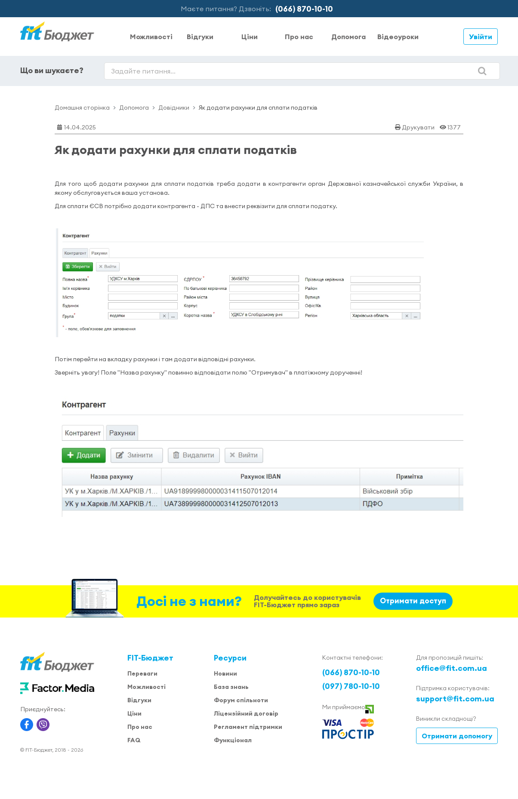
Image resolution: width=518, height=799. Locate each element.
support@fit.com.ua (455, 699)
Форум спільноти (241, 700)
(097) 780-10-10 (351, 686)
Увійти (480, 36)
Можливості (151, 36)
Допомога (348, 36)
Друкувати (418, 127)
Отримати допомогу (457, 735)
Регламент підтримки (248, 727)
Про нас (299, 36)
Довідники (173, 107)
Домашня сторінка (82, 107)
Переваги (142, 673)
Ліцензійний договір (246, 713)
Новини (225, 673)
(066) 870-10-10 (304, 9)
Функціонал (233, 740)
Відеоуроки (398, 36)
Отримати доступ (413, 600)
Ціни (249, 36)
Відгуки (200, 36)
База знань (231, 687)
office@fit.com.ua (451, 668)
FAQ (133, 740)
